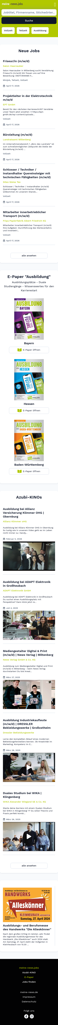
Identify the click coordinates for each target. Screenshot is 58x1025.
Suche (29, 20)
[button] (55, 4)
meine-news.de (29, 992)
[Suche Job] (29, 12)
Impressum (29, 996)
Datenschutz (29, 1001)
